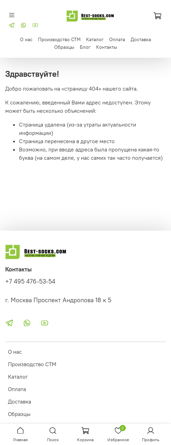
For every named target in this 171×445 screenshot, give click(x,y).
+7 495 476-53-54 (30, 281)
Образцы (64, 47)
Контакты (106, 47)
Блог (85, 47)
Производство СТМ (59, 39)
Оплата (117, 39)
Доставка (141, 39)
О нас (26, 39)
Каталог (95, 39)
